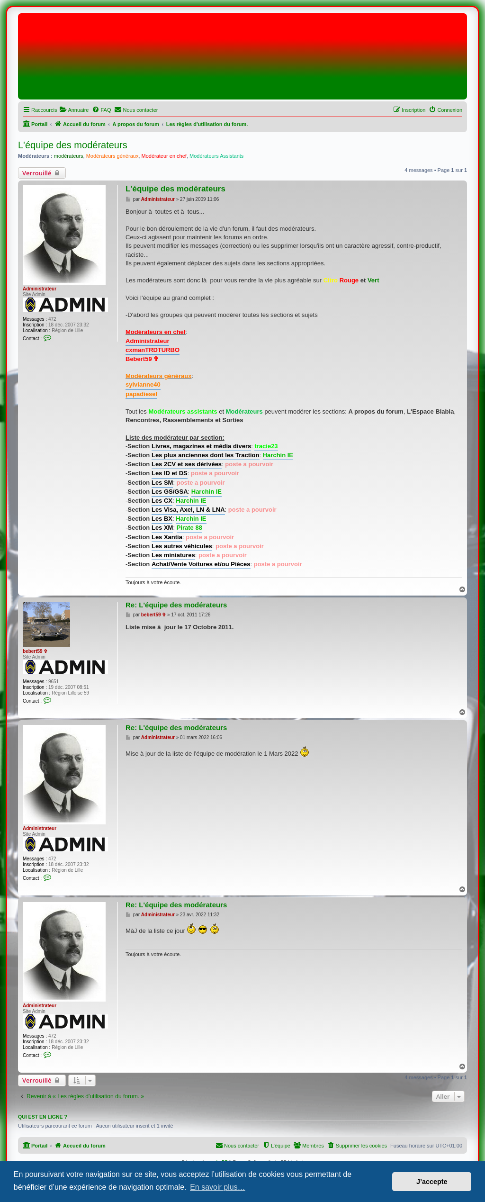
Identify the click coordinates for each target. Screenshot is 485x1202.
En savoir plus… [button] (217, 1187)
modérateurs (68, 156)
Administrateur (39, 288)
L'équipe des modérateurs (72, 145)
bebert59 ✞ (35, 651)
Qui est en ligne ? (42, 1117)
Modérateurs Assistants (216, 156)
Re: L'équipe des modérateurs (176, 605)
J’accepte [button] (432, 1181)
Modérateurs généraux (112, 156)
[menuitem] (74, 110)
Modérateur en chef (164, 156)
